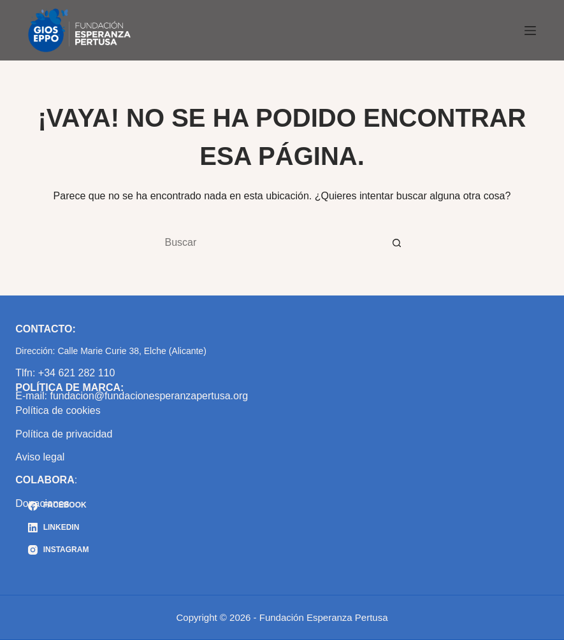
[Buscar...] (269, 242)
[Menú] (530, 30)
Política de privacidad (63, 434)
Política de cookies (57, 410)
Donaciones (42, 503)
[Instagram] (58, 550)
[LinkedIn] (58, 528)
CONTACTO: (45, 329)
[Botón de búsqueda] (397, 242)
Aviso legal (39, 457)
